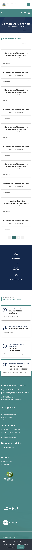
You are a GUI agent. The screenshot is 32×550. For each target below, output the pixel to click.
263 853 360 (6, 396)
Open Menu (29, 13)
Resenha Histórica (8, 412)
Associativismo (8, 417)
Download (16, 64)
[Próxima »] (22, 237)
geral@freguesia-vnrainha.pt (12, 400)
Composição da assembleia (12, 432)
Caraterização (7, 420)
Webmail (6, 464)
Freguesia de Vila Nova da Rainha (11, 390)
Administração (7, 461)
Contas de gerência (9, 437)
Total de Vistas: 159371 (8, 447)
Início (8, 27)
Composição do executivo (11, 430)
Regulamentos (7, 435)
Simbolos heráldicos (9, 414)
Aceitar (21, 547)
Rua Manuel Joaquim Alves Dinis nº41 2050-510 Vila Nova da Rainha (15, 393)
